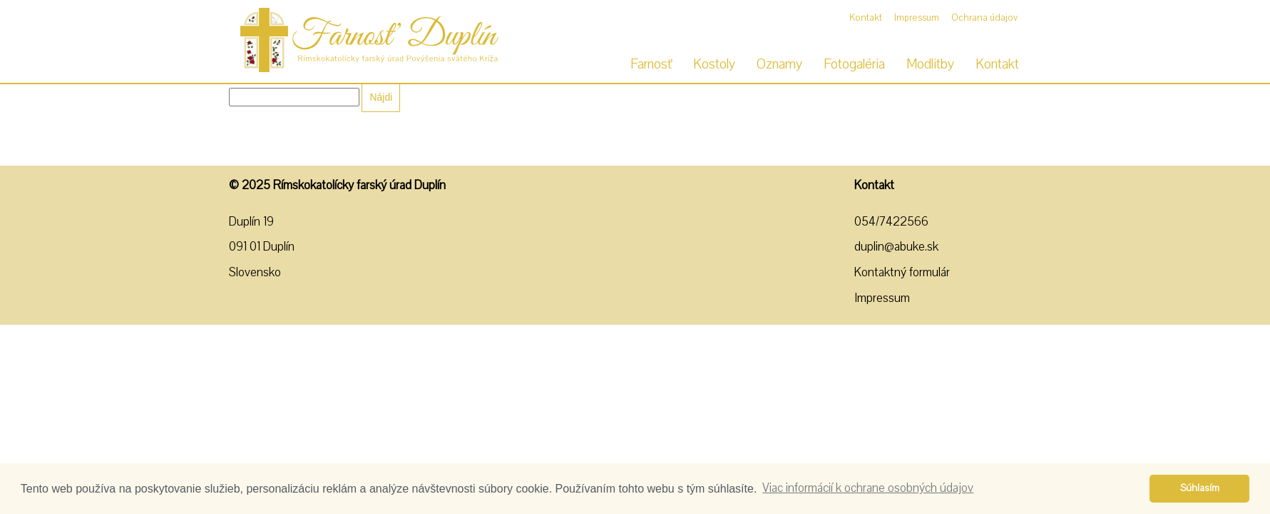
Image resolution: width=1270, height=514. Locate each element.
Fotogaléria (854, 64)
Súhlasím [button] (1199, 488)
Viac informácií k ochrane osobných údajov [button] (867, 488)
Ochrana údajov (984, 17)
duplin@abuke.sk (896, 246)
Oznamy (779, 64)
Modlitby (930, 64)
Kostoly (714, 64)
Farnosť (651, 64)
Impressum (916, 17)
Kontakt (865, 17)
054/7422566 (891, 221)
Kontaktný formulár (902, 272)
